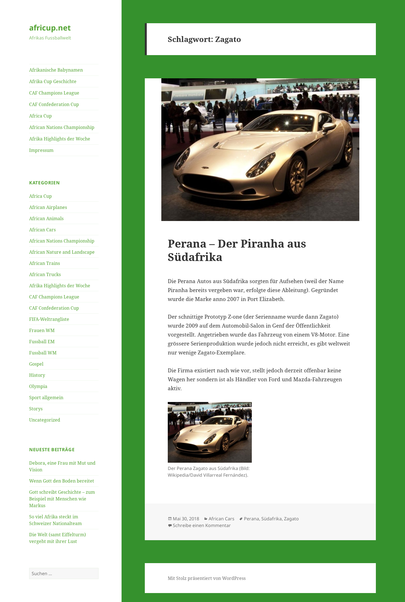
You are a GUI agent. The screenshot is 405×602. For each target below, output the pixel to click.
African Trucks (45, 274)
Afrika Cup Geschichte (52, 81)
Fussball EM (42, 341)
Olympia (38, 386)
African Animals (46, 218)
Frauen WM (42, 330)
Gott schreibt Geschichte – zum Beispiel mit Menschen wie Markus (62, 499)
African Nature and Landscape (62, 252)
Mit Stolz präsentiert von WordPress (207, 578)
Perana (251, 519)
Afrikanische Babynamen (56, 70)
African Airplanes (48, 207)
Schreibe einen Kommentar (202, 525)
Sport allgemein (46, 397)
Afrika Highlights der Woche (59, 139)
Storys (36, 409)
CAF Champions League (54, 93)
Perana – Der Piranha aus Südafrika (237, 250)
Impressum (41, 150)
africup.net (50, 27)
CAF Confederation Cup (54, 104)
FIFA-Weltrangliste (49, 319)
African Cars (42, 230)
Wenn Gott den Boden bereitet (61, 481)
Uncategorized (44, 420)
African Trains (44, 263)
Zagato (291, 519)
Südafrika (271, 519)
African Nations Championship (61, 127)
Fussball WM (43, 353)
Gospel (36, 364)
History (37, 375)
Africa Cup (40, 116)
